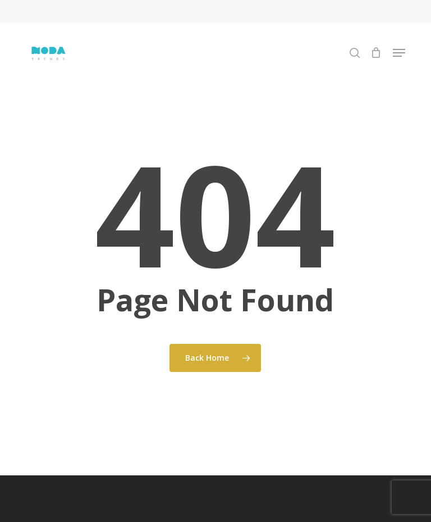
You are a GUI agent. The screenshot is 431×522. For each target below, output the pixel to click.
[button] (399, 52)
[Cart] (376, 52)
